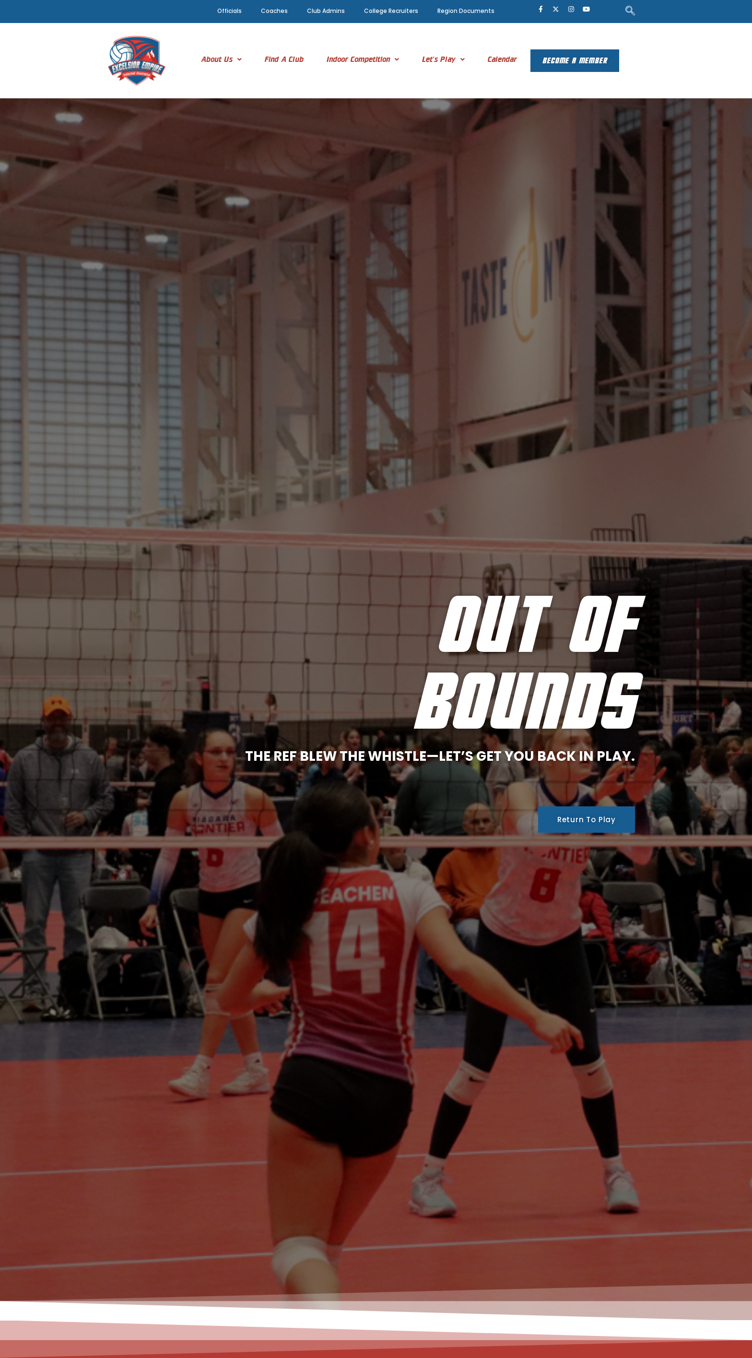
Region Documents (465, 11)
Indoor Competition (356, 59)
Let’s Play (436, 59)
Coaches (274, 11)
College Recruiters (391, 11)
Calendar (495, 59)
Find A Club (277, 59)
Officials (229, 11)
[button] (215, 59)
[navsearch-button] (630, 11)
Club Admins (326, 11)
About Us (214, 59)
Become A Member (574, 61)
